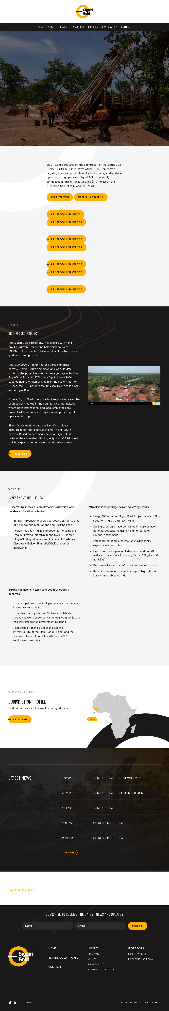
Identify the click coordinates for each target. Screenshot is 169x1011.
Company (93, 954)
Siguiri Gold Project (64, 957)
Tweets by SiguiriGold (21, 890)
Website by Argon (152, 1002)
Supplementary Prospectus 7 (66, 289)
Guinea (92, 959)
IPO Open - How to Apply (90, 197)
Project (64, 27)
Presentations (137, 954)
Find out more (20, 453)
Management (96, 964)
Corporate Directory (101, 969)
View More (69, 852)
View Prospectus (60, 197)
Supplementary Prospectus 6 (66, 272)
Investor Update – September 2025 (117, 793)
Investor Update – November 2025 (116, 778)
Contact (126, 27)
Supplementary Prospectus (65, 214)
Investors (78, 27)
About (51, 27)
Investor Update (103, 808)
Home (40, 27)
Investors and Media (140, 959)
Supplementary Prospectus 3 (66, 239)
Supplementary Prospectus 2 (66, 222)
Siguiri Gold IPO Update (108, 823)
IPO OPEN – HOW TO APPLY (102, 27)
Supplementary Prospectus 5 (66, 264)
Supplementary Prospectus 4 (66, 247)
